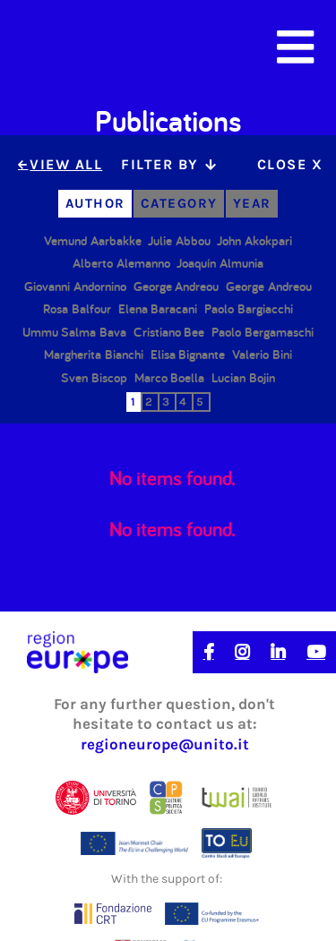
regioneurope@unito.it (165, 744)
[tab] (167, 165)
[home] (88, 47)
